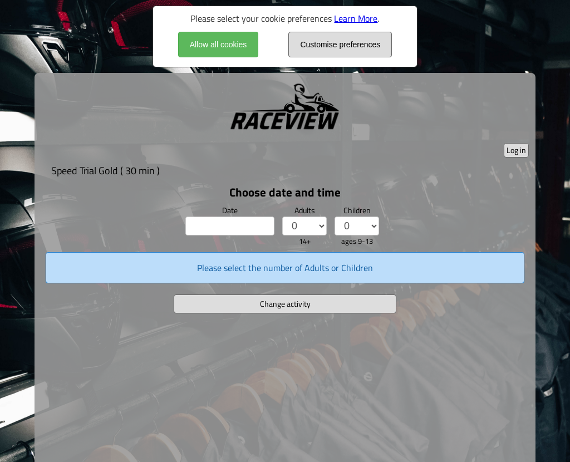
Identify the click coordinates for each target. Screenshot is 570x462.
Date (230, 210)
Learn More (355, 18)
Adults (304, 210)
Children (357, 210)
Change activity (285, 303)
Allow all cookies (218, 44)
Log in (516, 150)
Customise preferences (340, 44)
